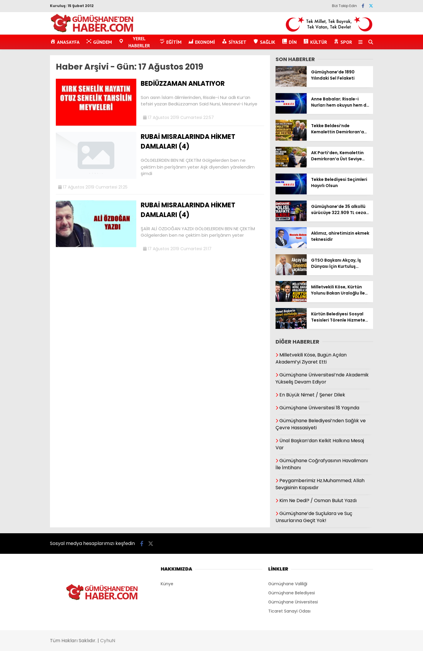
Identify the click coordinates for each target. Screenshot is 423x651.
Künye (167, 584)
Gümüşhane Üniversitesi (293, 602)
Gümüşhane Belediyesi (291, 593)
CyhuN (107, 640)
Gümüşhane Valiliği (287, 584)
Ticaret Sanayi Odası (289, 611)
